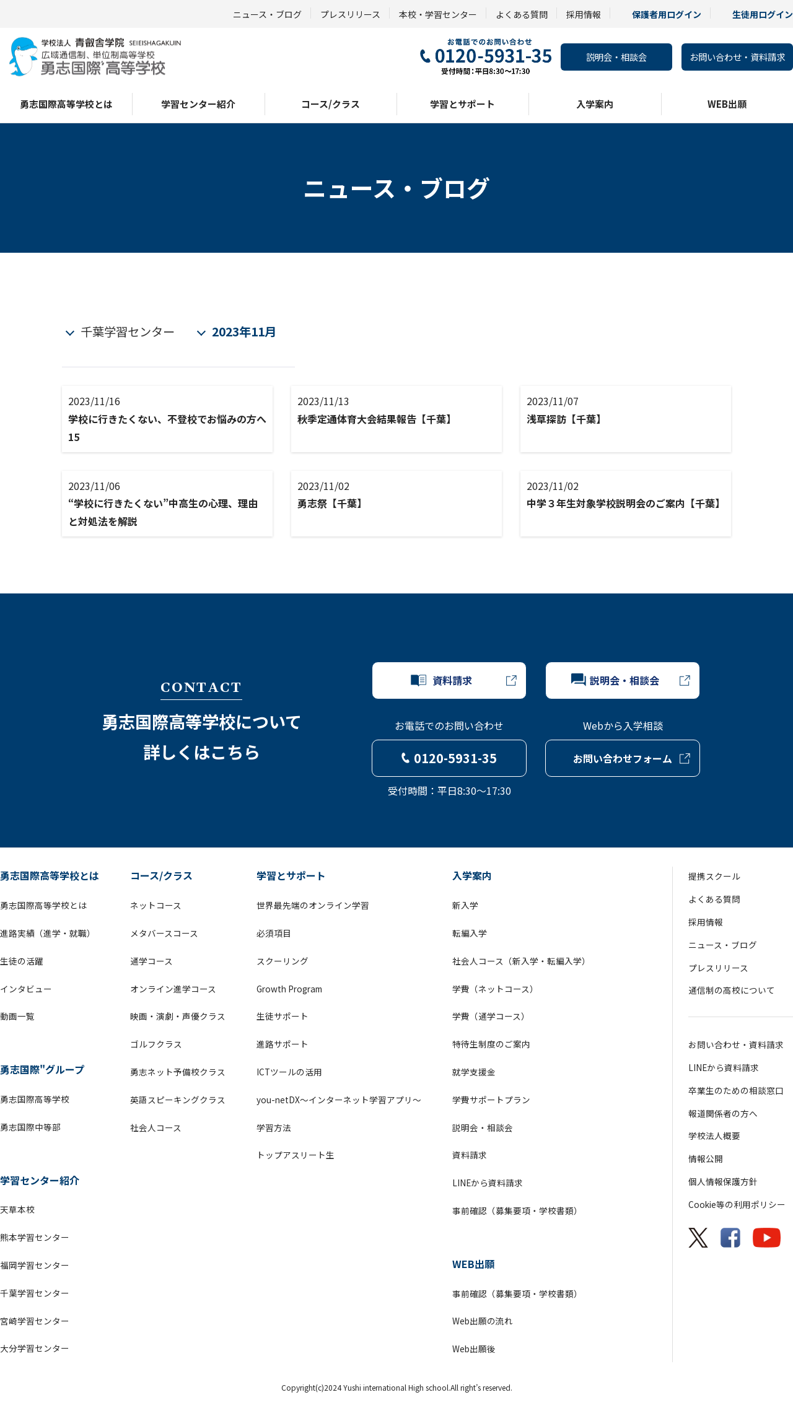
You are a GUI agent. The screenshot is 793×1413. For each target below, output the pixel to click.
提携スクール (714, 876)
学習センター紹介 (198, 103)
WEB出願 (727, 103)
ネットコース (156, 905)
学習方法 (273, 1127)
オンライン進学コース (173, 988)
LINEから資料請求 (487, 1182)
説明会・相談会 (616, 56)
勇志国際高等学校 (34, 1099)
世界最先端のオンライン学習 (312, 905)
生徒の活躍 (21, 961)
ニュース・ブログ (267, 14)
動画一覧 (17, 1016)
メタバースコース (164, 933)
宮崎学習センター (34, 1321)
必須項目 (273, 933)
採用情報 (583, 14)
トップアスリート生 (295, 1154)
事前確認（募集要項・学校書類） (517, 1210)
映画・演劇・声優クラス (178, 1016)
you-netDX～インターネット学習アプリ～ (338, 1099)
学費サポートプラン (491, 1099)
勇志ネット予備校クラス (178, 1071)
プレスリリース (350, 14)
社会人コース (156, 1127)
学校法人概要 (714, 1135)
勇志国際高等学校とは (66, 103)
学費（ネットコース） (495, 988)
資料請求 (469, 1154)
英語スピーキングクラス (178, 1099)
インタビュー (26, 988)
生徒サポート (282, 1016)
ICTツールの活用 (289, 1071)
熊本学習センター (34, 1237)
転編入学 (469, 933)
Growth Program (289, 988)
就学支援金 (474, 1071)
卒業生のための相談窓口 (736, 1090)
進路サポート (282, 1044)
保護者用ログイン (666, 14)
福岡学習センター (34, 1265)
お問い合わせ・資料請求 (737, 56)
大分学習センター (34, 1348)
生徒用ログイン (762, 14)
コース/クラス (330, 103)
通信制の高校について (731, 990)
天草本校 (17, 1209)
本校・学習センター (438, 14)
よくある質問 (522, 14)
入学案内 (594, 103)
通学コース (151, 961)
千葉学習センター (128, 331)
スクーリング (282, 961)
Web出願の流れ (482, 1321)
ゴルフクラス (156, 1044)
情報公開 (705, 1158)
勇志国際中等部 (30, 1127)
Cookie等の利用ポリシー (737, 1204)
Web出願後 (474, 1348)
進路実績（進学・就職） (47, 933)
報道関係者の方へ (723, 1113)
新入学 (465, 905)
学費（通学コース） (491, 1016)
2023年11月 (244, 331)
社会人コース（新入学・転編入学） (521, 961)
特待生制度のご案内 (491, 1044)
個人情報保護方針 (723, 1181)
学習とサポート (462, 103)
